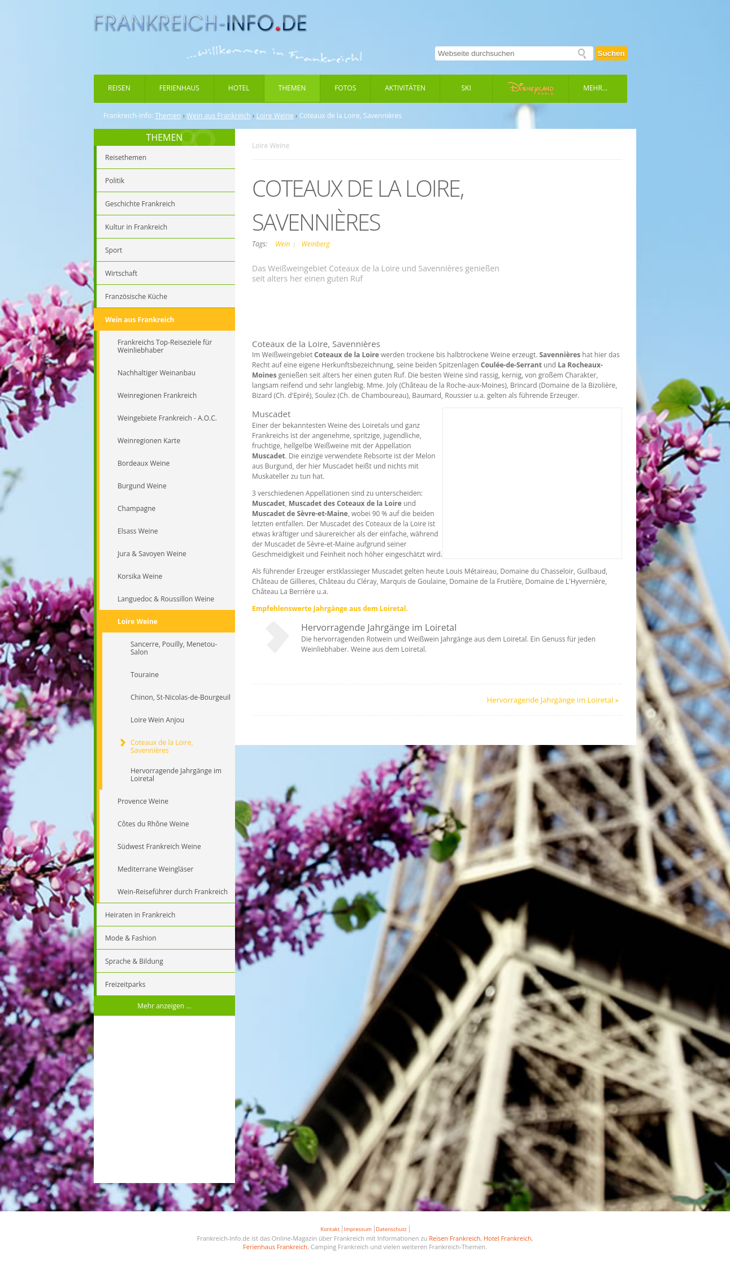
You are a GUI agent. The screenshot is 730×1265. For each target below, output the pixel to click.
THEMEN (164, 137)
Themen (292, 88)
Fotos (345, 88)
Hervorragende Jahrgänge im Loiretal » (553, 700)
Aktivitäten (405, 88)
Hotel (239, 88)
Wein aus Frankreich (218, 115)
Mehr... (595, 88)
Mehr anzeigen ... (164, 1006)
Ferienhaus (179, 88)
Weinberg (315, 244)
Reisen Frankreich (454, 1238)
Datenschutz (391, 1229)
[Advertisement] (164, 1101)
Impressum (358, 1229)
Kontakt (330, 1229)
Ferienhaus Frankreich (275, 1246)
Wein (283, 244)
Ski (466, 88)
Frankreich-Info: (128, 115)
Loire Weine (274, 115)
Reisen (119, 88)
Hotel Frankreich (508, 1238)
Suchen (611, 53)
